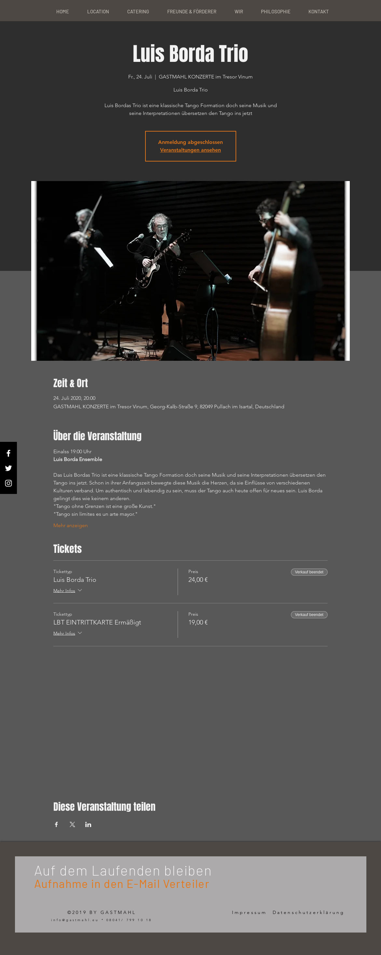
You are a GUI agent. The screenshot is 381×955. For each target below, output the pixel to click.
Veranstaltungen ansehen (190, 150)
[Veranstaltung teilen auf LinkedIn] (88, 824)
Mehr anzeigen (70, 525)
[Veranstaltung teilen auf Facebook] (56, 824)
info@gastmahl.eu (75, 920)
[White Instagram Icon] (8, 483)
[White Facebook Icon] (8, 453)
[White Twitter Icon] (8, 468)
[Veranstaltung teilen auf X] (72, 824)
